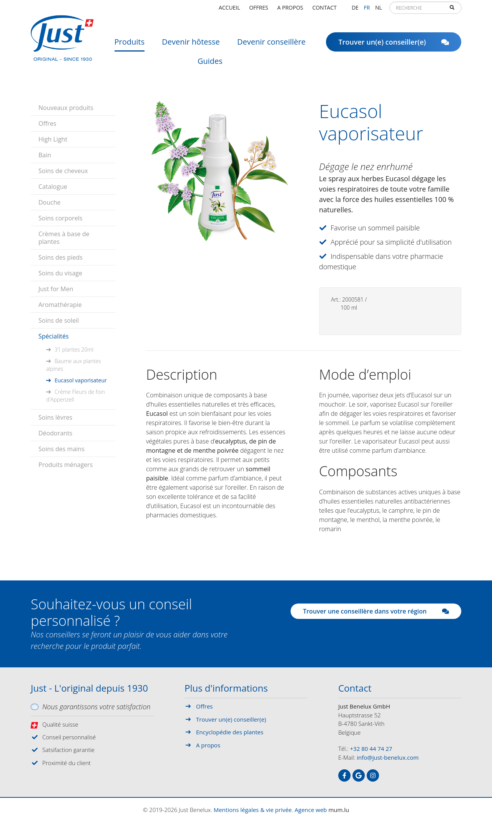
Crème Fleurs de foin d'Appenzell (75, 395)
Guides (210, 63)
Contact (324, 9)
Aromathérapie (60, 304)
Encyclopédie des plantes (229, 732)
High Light (52, 139)
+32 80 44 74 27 (371, 748)
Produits (130, 44)
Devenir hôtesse (191, 44)
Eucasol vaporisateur (81, 380)
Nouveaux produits (65, 107)
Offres (258, 9)
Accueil (229, 9)
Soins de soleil (58, 320)
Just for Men (55, 289)
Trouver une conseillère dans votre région (376, 611)
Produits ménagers (65, 464)
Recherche (452, 10)
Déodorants (55, 433)
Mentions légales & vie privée (253, 810)
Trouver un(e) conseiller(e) (393, 44)
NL (378, 9)
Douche (49, 202)
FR (367, 9)
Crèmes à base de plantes (63, 238)
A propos (290, 9)
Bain (44, 155)
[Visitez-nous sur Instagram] (373, 775)
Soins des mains (61, 449)
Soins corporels (60, 218)
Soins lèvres (55, 417)
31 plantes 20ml (74, 349)
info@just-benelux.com (388, 757)
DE (355, 9)
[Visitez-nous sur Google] (358, 775)
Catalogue (52, 186)
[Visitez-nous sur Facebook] (344, 775)
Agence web (311, 810)
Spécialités (53, 336)
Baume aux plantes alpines (73, 364)
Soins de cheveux (63, 171)
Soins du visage (60, 273)
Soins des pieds (60, 257)
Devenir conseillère (271, 44)
